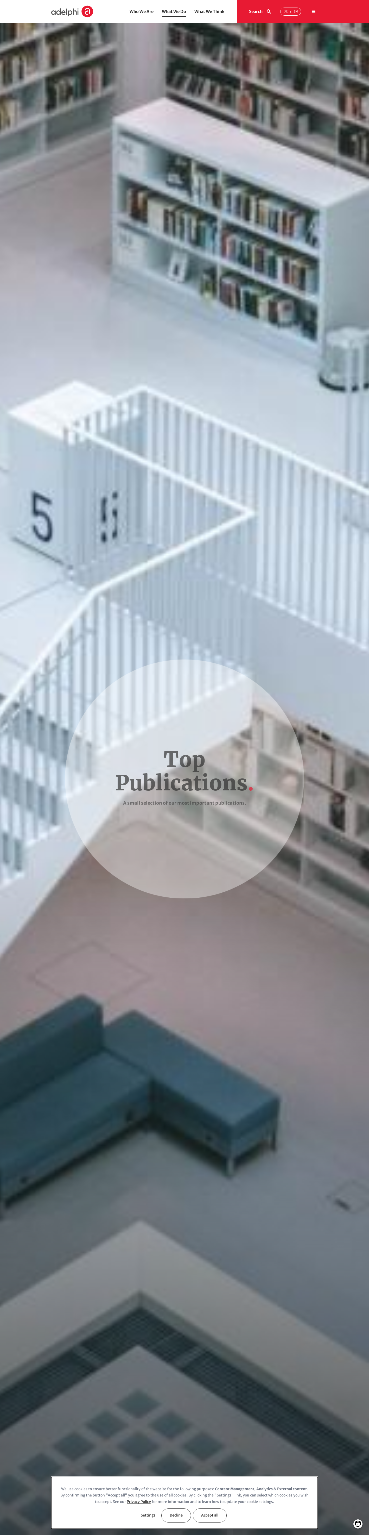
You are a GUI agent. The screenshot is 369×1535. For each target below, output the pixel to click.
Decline (176, 1515)
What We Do (174, 11)
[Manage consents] (357, 1523)
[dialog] (184, 1503)
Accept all (209, 1515)
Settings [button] (148, 1515)
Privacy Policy (139, 1501)
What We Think (209, 11)
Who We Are (142, 11)
